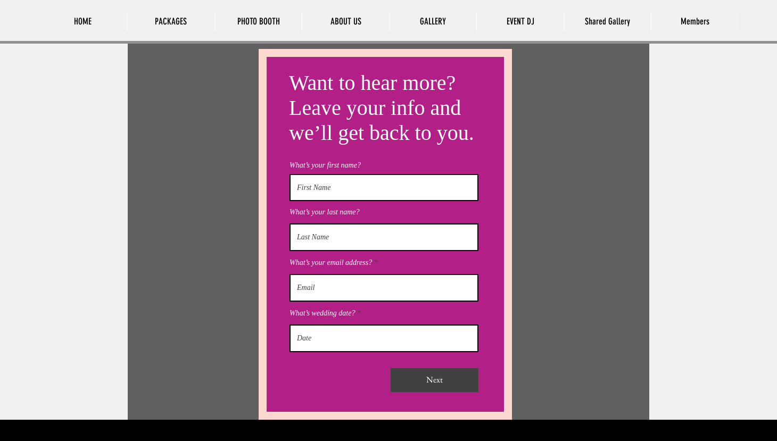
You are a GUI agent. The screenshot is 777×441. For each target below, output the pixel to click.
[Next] (434, 380)
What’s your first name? (325, 165)
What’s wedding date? (322, 313)
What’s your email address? (331, 263)
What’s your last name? (325, 212)
